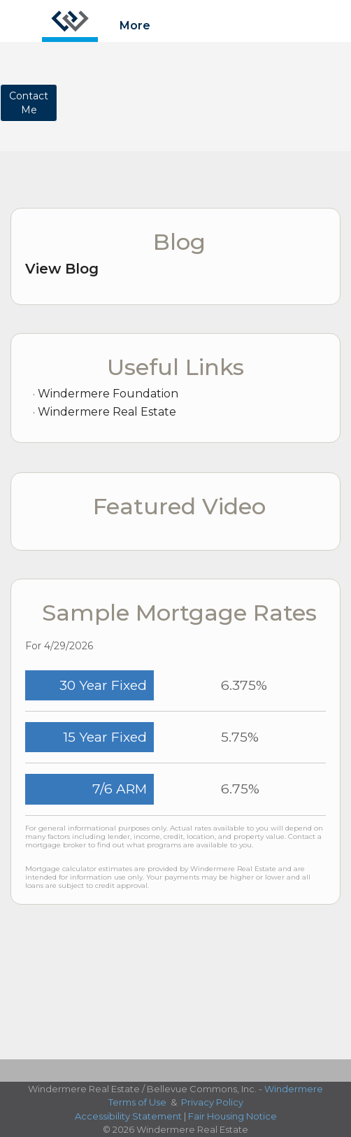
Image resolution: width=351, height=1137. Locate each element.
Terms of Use (137, 1102)
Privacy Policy (212, 1102)
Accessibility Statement (128, 1116)
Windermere (293, 1088)
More (135, 25)
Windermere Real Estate (107, 411)
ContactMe (28, 103)
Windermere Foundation (108, 393)
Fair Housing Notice (232, 1116)
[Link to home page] (70, 21)
